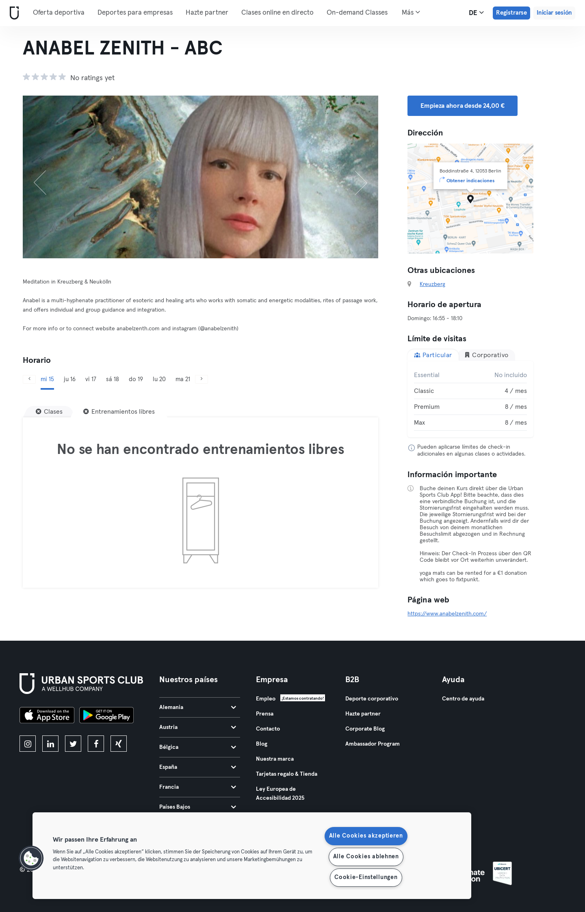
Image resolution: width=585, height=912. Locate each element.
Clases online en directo (277, 12)
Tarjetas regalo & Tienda (286, 774)
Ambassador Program (372, 744)
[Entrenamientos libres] (119, 411)
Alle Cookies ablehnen (366, 857)
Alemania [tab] (197, 707)
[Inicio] (12, 13)
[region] (251, 855)
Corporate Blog (365, 729)
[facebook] (96, 743)
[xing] (118, 743)
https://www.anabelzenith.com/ (447, 614)
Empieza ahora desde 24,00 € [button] (462, 106)
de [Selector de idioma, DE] (476, 13)
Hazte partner (207, 12)
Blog (261, 744)
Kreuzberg (432, 284)
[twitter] (73, 743)
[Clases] (49, 411)
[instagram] (28, 743)
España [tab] (197, 767)
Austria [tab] (197, 727)
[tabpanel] (470, 399)
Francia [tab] (197, 787)
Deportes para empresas (135, 12)
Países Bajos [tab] (197, 807)
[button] (31, 858)
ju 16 (70, 379)
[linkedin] (50, 743)
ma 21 (183, 379)
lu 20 (159, 379)
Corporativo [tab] (486, 354)
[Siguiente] (351, 177)
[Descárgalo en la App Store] (47, 716)
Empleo (265, 699)
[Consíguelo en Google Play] (106, 716)
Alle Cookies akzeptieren (366, 836)
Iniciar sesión (554, 13)
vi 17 (90, 379)
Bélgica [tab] (197, 747)
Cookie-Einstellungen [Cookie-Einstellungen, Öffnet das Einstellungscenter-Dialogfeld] (365, 877)
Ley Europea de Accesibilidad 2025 (280, 793)
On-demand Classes (357, 12)
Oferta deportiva (58, 12)
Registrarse (511, 13)
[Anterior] (49, 177)
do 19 (136, 379)
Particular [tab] (433, 354)
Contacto (268, 729)
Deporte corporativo (371, 699)
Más (411, 12)
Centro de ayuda (463, 699)
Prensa (264, 714)
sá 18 (112, 379)
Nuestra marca (275, 759)
